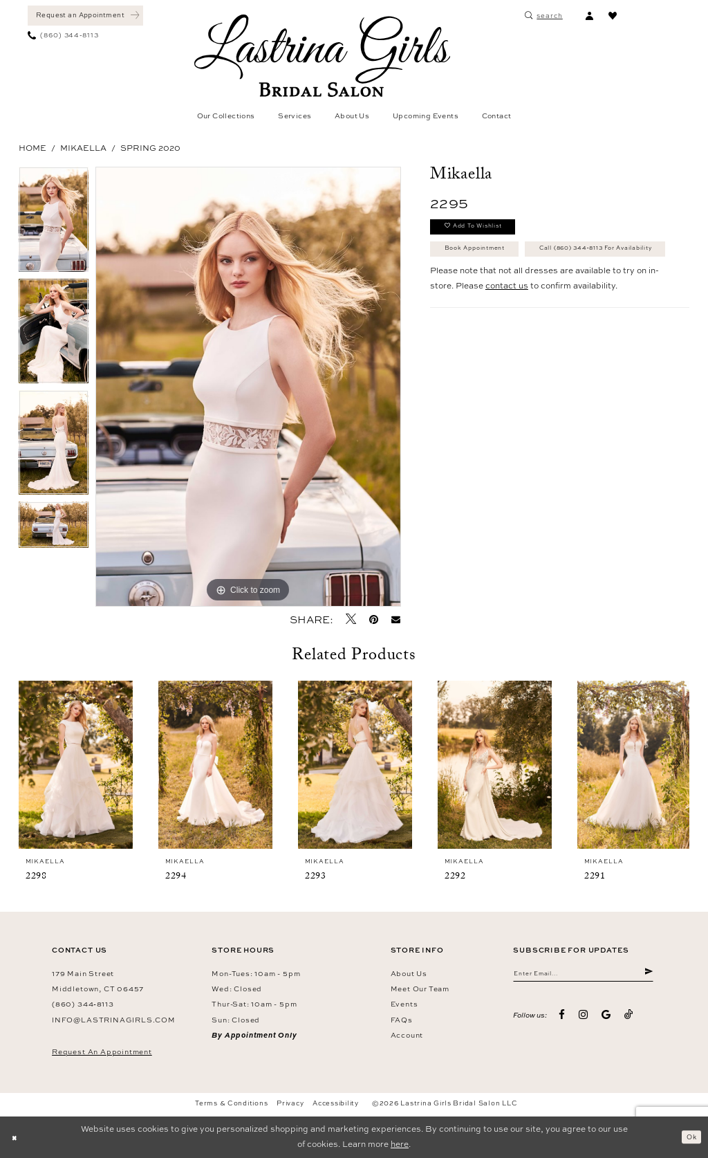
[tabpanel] (53, 223)
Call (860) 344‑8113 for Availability (522, 286)
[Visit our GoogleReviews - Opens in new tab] (606, 1019)
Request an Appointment (102, 1051)
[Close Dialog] (16, 1137)
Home (32, 148)
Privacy (290, 1103)
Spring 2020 (150, 148)
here (400, 1144)
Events (404, 1004)
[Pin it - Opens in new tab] (374, 619)
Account (407, 1035)
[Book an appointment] (85, 16)
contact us (506, 325)
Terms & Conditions (231, 1103)
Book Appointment (486, 257)
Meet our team (420, 988)
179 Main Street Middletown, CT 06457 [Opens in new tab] (98, 980)
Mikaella (83, 148)
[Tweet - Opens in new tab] (351, 619)
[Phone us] (63, 36)
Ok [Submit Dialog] (689, 1136)
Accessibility (336, 1103)
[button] (589, 16)
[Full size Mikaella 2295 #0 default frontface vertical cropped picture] (248, 386)
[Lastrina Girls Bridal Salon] (322, 56)
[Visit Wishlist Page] (612, 16)
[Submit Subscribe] (647, 976)
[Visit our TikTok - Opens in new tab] (629, 1018)
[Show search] (543, 16)
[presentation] (76, 765)
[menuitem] (85, 16)
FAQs (402, 1019)
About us (409, 973)
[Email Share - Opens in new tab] (396, 619)
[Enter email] (583, 976)
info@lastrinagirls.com (114, 1019)
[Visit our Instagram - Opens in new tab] (583, 1019)
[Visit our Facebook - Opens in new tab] (562, 1019)
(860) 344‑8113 (83, 1004)
